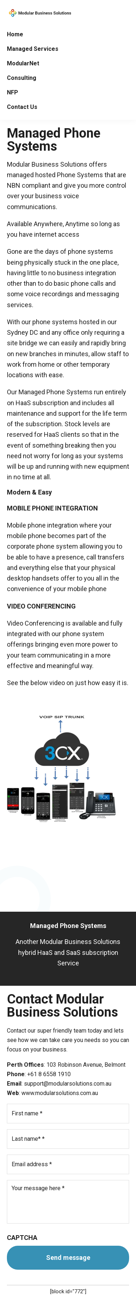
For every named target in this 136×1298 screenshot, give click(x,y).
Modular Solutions (39, 13)
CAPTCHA (22, 1237)
